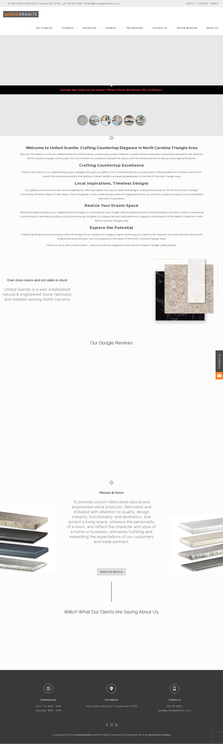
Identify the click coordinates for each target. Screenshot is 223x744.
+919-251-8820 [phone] (73, 3)
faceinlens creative (160, 734)
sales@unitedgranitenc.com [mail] (103, 3)
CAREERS (202, 3)
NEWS (214, 3)
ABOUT (190, 3)
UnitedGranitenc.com (86, 734)
